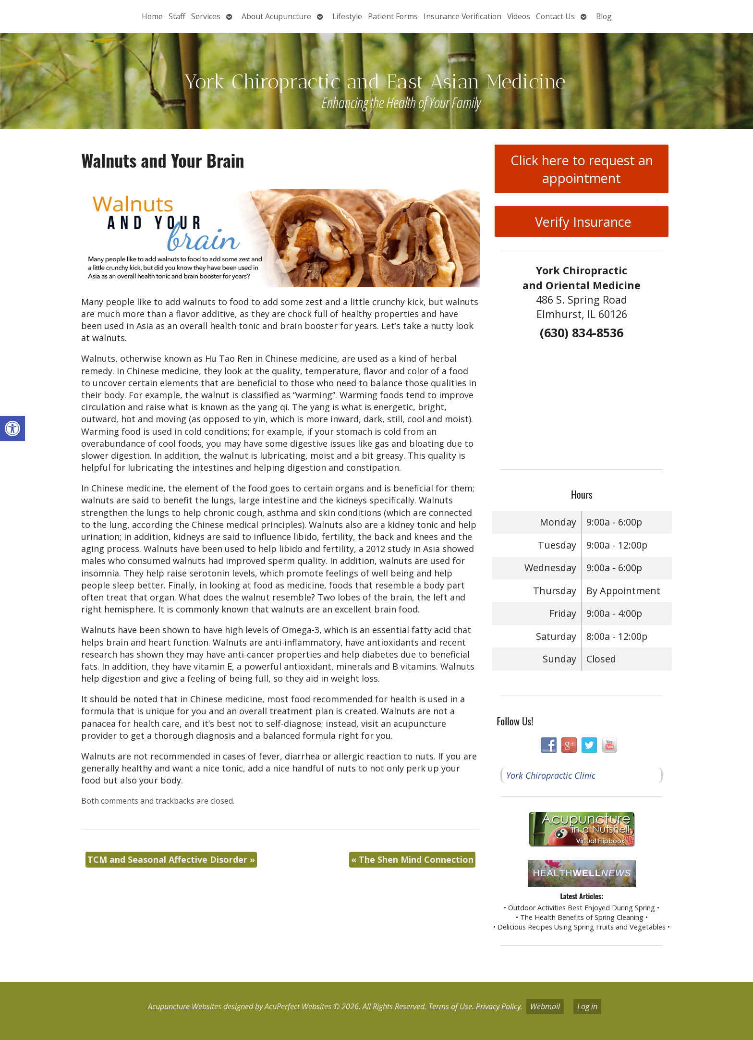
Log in (587, 1006)
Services (205, 16)
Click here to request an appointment (581, 169)
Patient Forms (393, 16)
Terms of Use (450, 1006)
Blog (604, 16)
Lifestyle (347, 16)
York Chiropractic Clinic (550, 775)
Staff (177, 16)
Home (152, 16)
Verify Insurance (582, 222)
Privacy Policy (498, 1006)
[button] (12, 428)
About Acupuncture (276, 16)
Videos (518, 16)
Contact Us (555, 16)
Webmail (545, 1006)
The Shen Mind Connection (412, 859)
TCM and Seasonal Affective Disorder (171, 859)
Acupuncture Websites (184, 1006)
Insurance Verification (462, 16)
